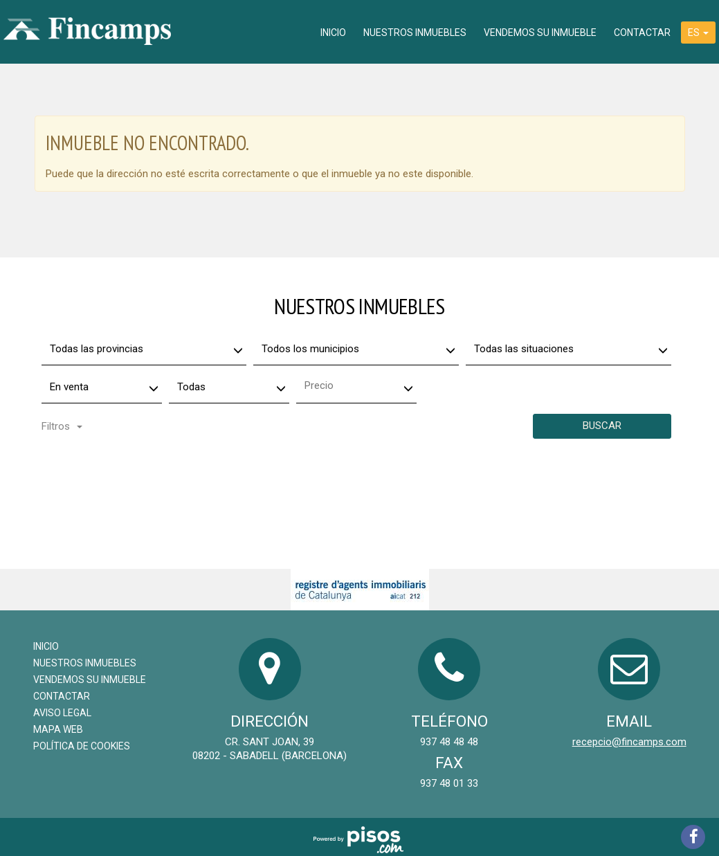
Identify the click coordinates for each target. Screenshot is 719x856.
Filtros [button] (62, 426)
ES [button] (698, 32)
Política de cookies (81, 746)
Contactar (642, 32)
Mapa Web (58, 729)
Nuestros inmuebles (414, 32)
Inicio (333, 32)
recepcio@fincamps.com (629, 742)
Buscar (602, 425)
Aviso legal (62, 712)
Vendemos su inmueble (540, 32)
